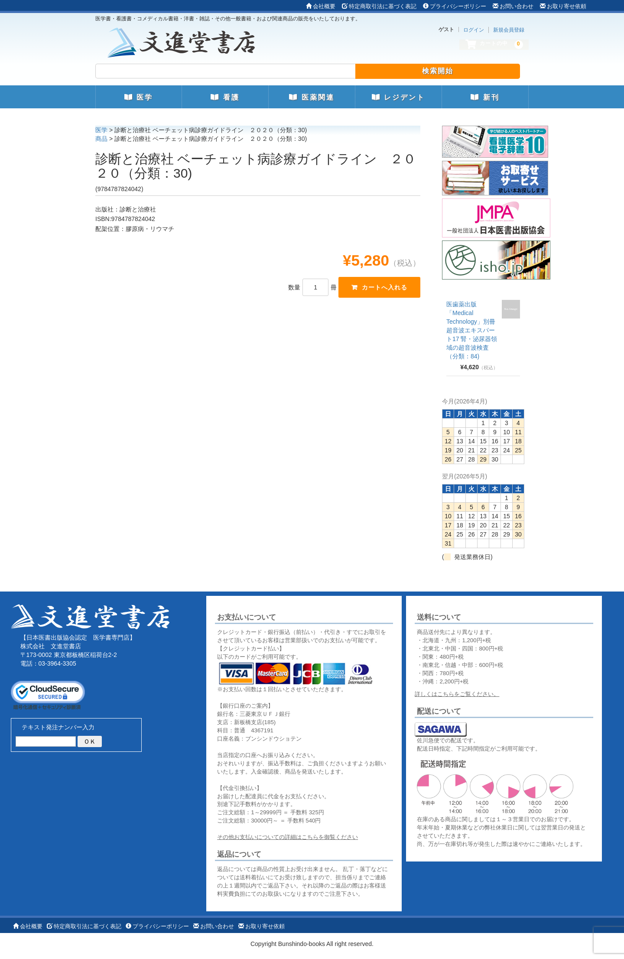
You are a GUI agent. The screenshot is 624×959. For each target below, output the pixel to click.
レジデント (398, 97)
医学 (138, 97)
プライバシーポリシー (454, 6)
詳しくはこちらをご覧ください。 (457, 694)
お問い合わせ (513, 6)
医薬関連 (311, 97)
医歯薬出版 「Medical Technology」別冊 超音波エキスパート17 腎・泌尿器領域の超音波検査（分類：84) (471, 330)
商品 (101, 138)
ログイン (473, 30)
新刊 (485, 97)
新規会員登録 (508, 30)
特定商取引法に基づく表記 (379, 6)
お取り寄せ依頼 (563, 6)
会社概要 (320, 6)
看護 (225, 97)
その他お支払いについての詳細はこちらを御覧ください (287, 837)
